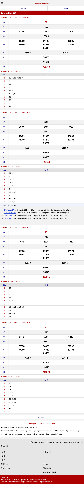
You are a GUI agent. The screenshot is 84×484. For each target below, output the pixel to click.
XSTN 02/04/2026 (24, 323)
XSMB (3, 452)
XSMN (66, 8)
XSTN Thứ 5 (12, 17)
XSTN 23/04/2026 (24, 17)
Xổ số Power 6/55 (10, 213)
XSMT (3, 460)
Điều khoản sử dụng (37, 442)
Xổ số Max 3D (8, 215)
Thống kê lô (47, 452)
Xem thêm (42, 417)
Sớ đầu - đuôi (5, 468)
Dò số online (47, 468)
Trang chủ (4, 446)
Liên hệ (59, 442)
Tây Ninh (23, 8)
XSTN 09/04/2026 (24, 227)
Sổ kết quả (4, 464)
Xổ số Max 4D (8, 218)
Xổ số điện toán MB (49, 472)
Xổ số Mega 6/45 (9, 210)
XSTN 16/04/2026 (24, 112)
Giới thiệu (50, 442)
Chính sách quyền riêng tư (73, 442)
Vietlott (45, 464)
